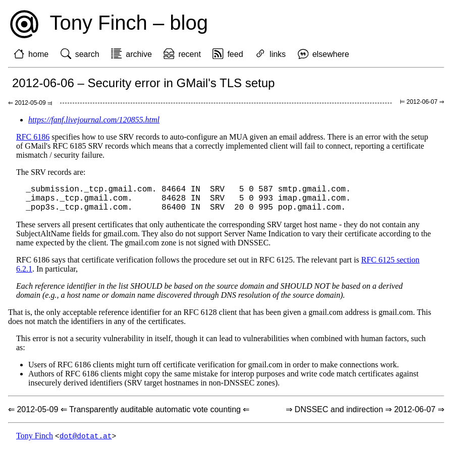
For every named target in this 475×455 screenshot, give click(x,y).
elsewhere (330, 54)
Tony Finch (34, 442)
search (87, 54)
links (278, 54)
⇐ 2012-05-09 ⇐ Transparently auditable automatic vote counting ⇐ (128, 415)
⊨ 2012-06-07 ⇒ (422, 101)
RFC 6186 (32, 137)
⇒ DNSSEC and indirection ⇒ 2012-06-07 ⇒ (365, 415)
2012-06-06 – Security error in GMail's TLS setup (143, 83)
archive (139, 54)
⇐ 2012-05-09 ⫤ (30, 102)
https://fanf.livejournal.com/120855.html (94, 119)
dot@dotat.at (86, 442)
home (38, 54)
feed (235, 54)
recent (189, 54)
